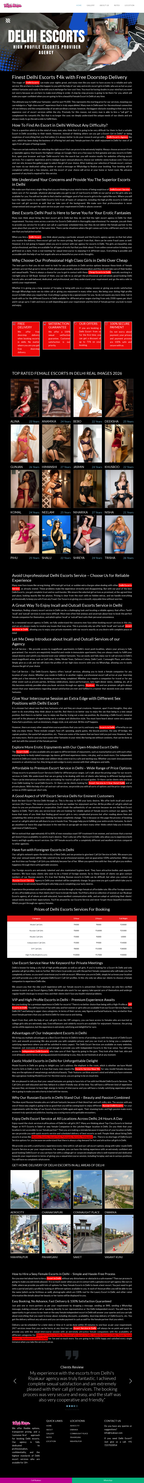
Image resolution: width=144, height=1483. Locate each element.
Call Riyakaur (36, 1480)
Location (129, 5)
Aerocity (74, 1426)
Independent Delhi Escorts (35, 1051)
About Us (104, 5)
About (49, 1430)
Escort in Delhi (54, 1278)
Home (79, 5)
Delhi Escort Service (120, 189)
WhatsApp (108, 1480)
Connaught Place (79, 1433)
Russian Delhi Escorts (112, 1105)
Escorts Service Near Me (87, 1069)
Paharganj (75, 1437)
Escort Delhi (22, 751)
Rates (117, 5)
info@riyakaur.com (113, 1432)
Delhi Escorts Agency (117, 137)
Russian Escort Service (23, 880)
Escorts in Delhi (107, 727)
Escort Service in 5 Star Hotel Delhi (107, 783)
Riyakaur (90, 685)
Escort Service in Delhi (85, 1328)
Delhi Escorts (32, 82)
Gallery (91, 5)
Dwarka (74, 1430)
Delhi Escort (35, 237)
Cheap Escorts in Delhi (100, 272)
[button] (15, 1381)
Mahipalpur (76, 1441)
